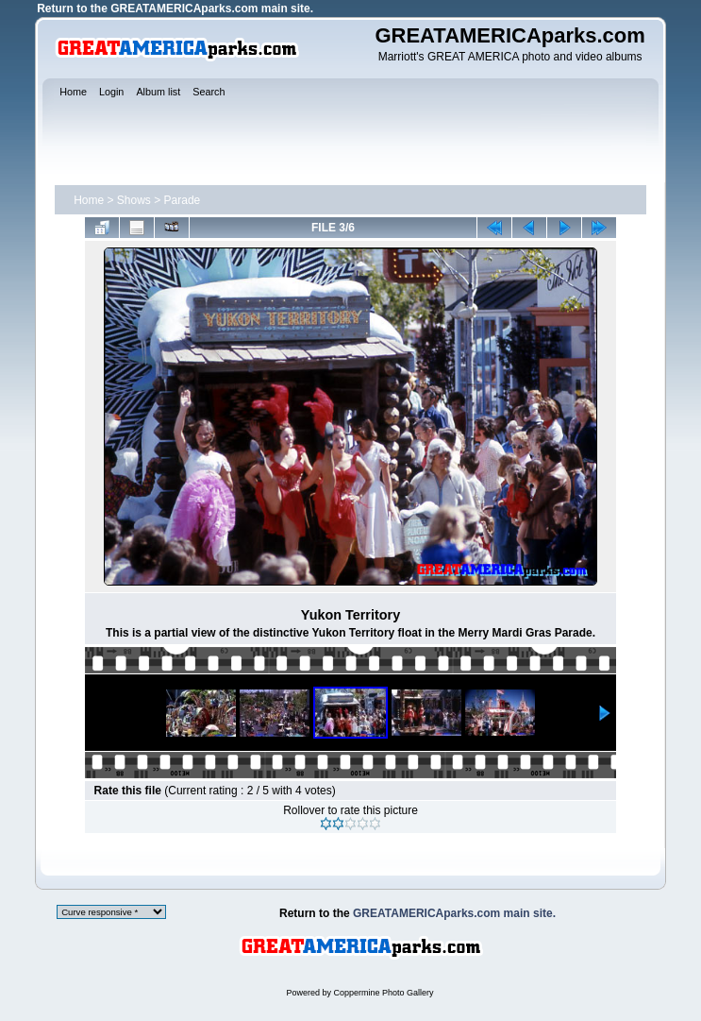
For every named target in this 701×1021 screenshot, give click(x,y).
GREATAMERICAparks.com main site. (211, 8)
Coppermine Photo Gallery (383, 992)
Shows (134, 200)
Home (89, 200)
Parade (182, 200)
